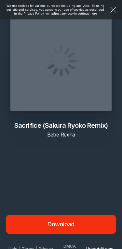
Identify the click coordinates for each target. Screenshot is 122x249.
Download (61, 224)
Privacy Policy (33, 13)
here (93, 13)
